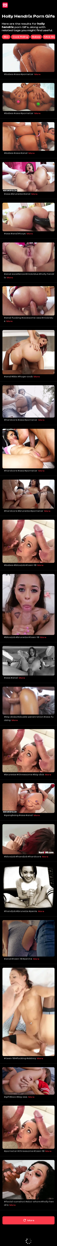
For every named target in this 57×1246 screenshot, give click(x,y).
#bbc (14, 376)
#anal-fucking (12, 318)
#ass (17, 74)
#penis (33, 911)
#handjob (22, 856)
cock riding (20, 37)
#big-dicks (10, 717)
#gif (6, 1097)
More (37, 74)
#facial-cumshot (14, 1201)
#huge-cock (25, 376)
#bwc (12, 1097)
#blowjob (19, 565)
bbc (6, 37)
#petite (27, 959)
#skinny (31, 1058)
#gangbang (11, 815)
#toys (22, 233)
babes (36, 37)
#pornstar (26, 74)
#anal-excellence (14, 274)
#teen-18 (30, 565)
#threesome (24, 774)
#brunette (17, 194)
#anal (24, 153)
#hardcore (10, 420)
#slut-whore (33, 1201)
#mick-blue (32, 274)
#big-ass (21, 1097)
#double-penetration (30, 717)
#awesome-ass (31, 318)
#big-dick (38, 774)
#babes (8, 74)
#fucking (20, 1058)
